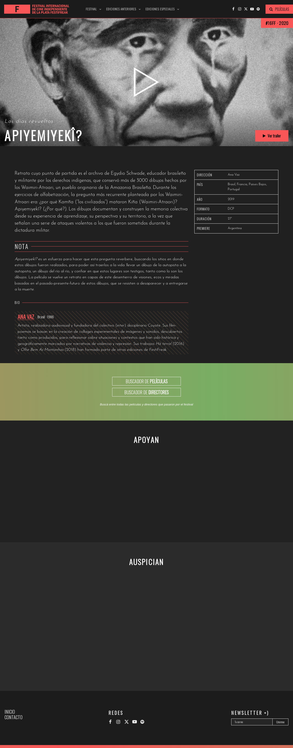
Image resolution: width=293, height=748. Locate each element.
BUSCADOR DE (147, 381)
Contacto (13, 717)
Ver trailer (272, 136)
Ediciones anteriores (121, 9)
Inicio (10, 711)
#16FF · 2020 (277, 23)
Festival (91, 9)
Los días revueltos (28, 121)
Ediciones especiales (160, 9)
